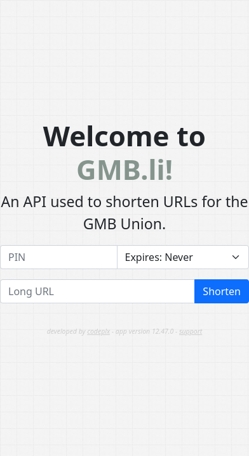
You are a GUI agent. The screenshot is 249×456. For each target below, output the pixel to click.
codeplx (98, 331)
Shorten (222, 291)
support (190, 331)
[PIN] (59, 257)
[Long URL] (97, 291)
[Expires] (183, 257)
